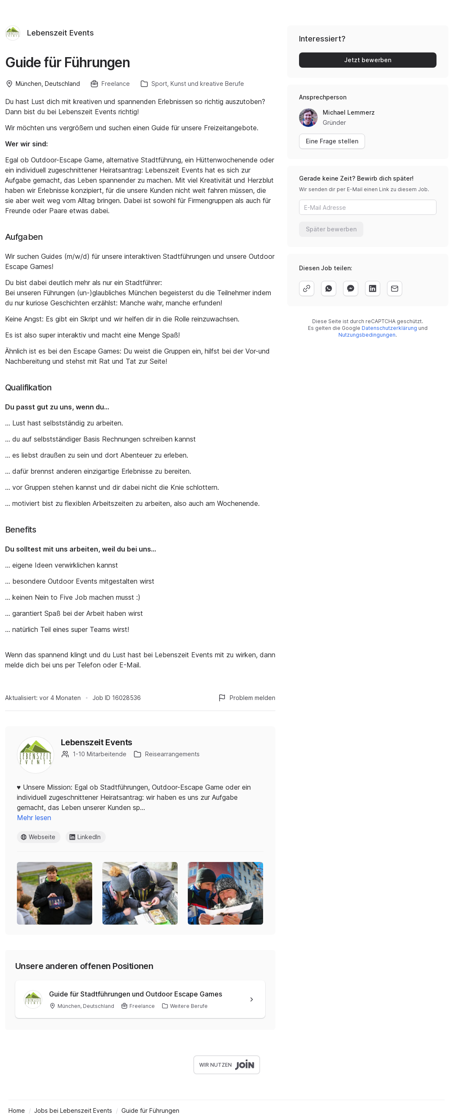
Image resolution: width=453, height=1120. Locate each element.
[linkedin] (372, 288)
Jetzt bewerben (367, 59)
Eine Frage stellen (332, 141)
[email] (394, 288)
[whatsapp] (328, 288)
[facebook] (350, 288)
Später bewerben (331, 229)
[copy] (306, 288)
